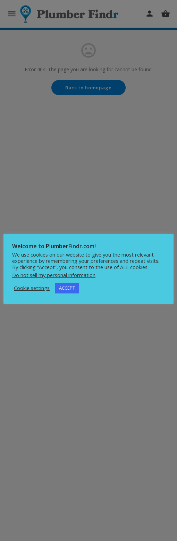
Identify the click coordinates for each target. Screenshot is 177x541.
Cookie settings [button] (32, 288)
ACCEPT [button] (67, 288)
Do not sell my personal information (53, 275)
